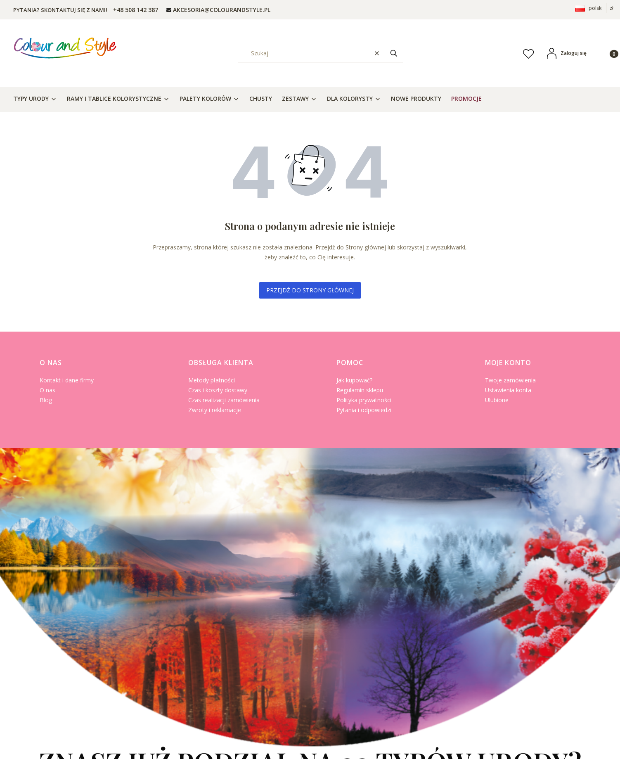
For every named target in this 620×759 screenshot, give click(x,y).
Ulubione (497, 400)
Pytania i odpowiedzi (363, 410)
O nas (47, 390)
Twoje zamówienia (510, 380)
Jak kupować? (354, 380)
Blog (46, 400)
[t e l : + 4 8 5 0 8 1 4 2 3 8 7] (134, 9)
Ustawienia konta (508, 390)
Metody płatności (211, 380)
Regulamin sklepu (359, 390)
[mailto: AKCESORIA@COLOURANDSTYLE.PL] (218, 9)
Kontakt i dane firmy (67, 380)
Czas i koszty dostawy (217, 390)
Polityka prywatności (363, 400)
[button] (393, 53)
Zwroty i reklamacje (214, 410)
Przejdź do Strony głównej (310, 290)
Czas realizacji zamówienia (224, 400)
